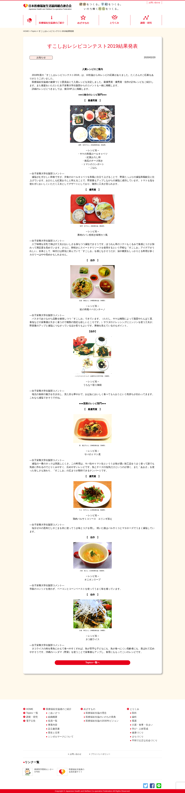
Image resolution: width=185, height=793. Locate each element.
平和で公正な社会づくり (144, 740)
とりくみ (134, 709)
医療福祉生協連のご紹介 (58, 709)
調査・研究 (32, 717)
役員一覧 (52, 721)
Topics (34, 31)
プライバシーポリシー (100, 754)
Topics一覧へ (92, 662)
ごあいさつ (54, 713)
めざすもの (89, 709)
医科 (134, 713)
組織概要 (52, 717)
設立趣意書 (54, 728)
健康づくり (138, 732)
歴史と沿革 (54, 732)
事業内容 (52, 724)
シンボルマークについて (60, 736)
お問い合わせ (154, 2)
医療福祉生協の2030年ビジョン (102, 721)
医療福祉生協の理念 (96, 713)
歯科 (134, 717)
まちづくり (138, 736)
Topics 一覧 (32, 713)
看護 (134, 721)
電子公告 (30, 721)
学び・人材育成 (140, 728)
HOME (26, 31)
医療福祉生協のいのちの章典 (101, 717)
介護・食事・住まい (142, 724)
